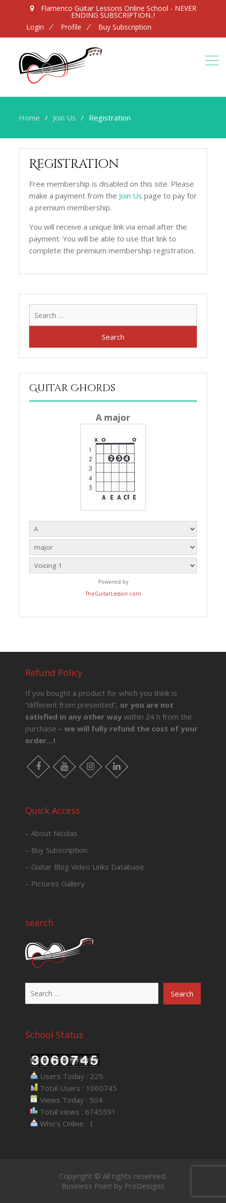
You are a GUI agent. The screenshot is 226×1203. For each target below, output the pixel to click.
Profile (71, 27)
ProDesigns (144, 1186)
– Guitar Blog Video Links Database (84, 867)
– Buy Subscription (56, 850)
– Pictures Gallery (55, 883)
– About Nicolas (51, 833)
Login (35, 27)
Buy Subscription (124, 27)
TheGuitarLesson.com (113, 593)
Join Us (130, 195)
